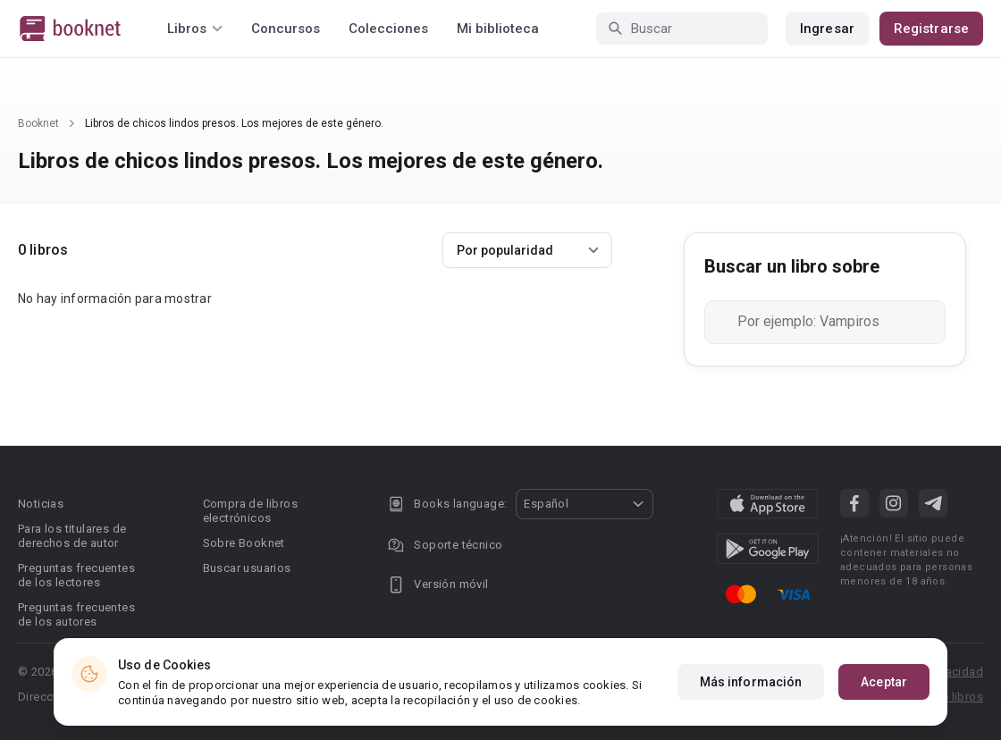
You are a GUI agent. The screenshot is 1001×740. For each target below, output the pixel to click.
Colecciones (388, 29)
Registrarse (931, 29)
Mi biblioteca (498, 29)
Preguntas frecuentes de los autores (76, 614)
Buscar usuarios (247, 568)
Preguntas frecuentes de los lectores (76, 575)
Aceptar (884, 682)
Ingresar (827, 29)
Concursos (285, 29)
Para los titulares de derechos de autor (72, 536)
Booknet (38, 123)
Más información (751, 682)
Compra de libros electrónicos (250, 511)
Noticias (40, 503)
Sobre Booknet (244, 543)
